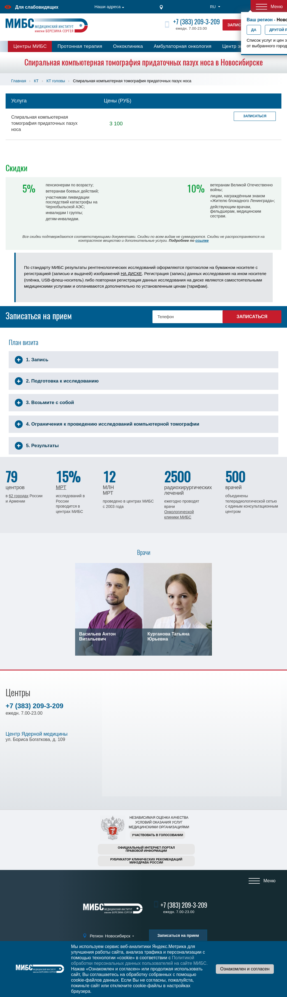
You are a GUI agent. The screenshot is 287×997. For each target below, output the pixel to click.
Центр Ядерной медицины (37, 734)
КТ (36, 81)
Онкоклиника (128, 46)
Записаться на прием (178, 935)
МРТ (61, 487)
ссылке (202, 240)
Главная (18, 81)
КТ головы (56, 81)
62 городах (18, 496)
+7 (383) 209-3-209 (196, 21)
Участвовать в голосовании (157, 835)
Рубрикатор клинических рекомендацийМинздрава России (146, 861)
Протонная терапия (79, 46)
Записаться (255, 116)
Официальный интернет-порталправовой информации (146, 849)
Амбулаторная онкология (182, 46)
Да (253, 30)
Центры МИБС (30, 46)
